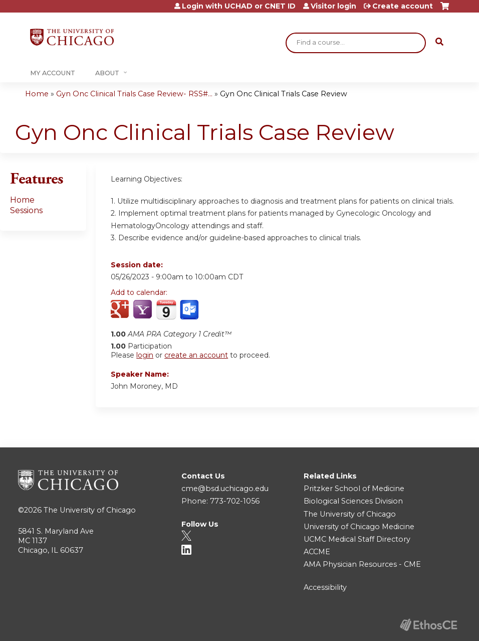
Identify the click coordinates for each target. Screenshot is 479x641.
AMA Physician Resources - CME (362, 564)
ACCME (317, 551)
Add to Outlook (190, 310)
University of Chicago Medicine (359, 526)
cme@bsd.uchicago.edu (225, 488)
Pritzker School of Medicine (354, 488)
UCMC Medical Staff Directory (357, 539)
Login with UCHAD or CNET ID (239, 6)
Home (37, 93)
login (144, 355)
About (107, 73)
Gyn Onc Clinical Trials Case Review (283, 93)
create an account (196, 355)
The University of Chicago (90, 510)
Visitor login (333, 6)
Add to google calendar (121, 310)
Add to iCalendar (166, 309)
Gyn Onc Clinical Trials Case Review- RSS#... (134, 93)
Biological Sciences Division (353, 501)
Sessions (26, 210)
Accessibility (325, 587)
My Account (52, 73)
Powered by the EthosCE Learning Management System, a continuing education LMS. (428, 624)
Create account (402, 6)
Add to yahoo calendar (143, 310)
